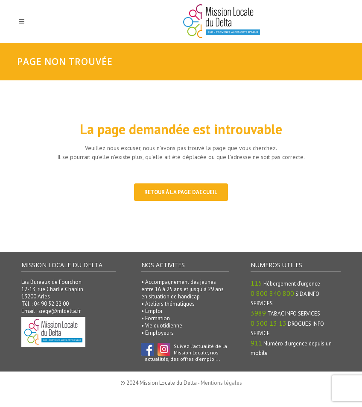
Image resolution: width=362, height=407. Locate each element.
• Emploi (151, 311)
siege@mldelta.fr (59, 311)
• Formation (155, 318)
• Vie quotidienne (161, 325)
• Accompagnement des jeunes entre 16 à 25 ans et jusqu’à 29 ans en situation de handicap (182, 289)
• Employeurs (157, 332)
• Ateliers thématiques (168, 303)
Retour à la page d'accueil (181, 192)
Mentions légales (221, 382)
